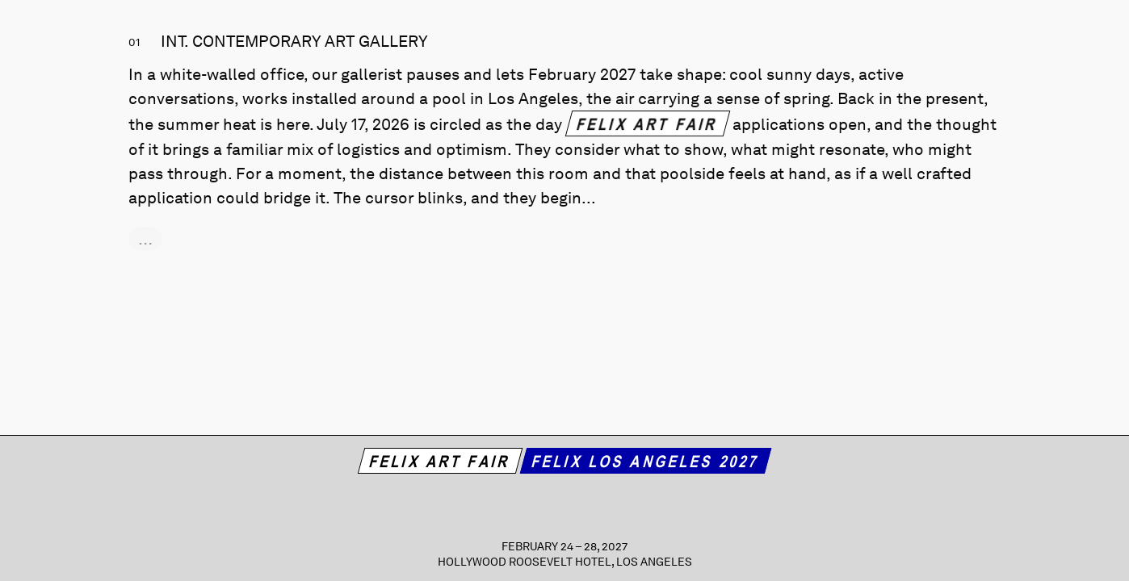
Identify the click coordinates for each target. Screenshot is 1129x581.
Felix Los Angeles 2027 (645, 460)
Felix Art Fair (647, 123)
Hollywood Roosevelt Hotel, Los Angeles (565, 561)
